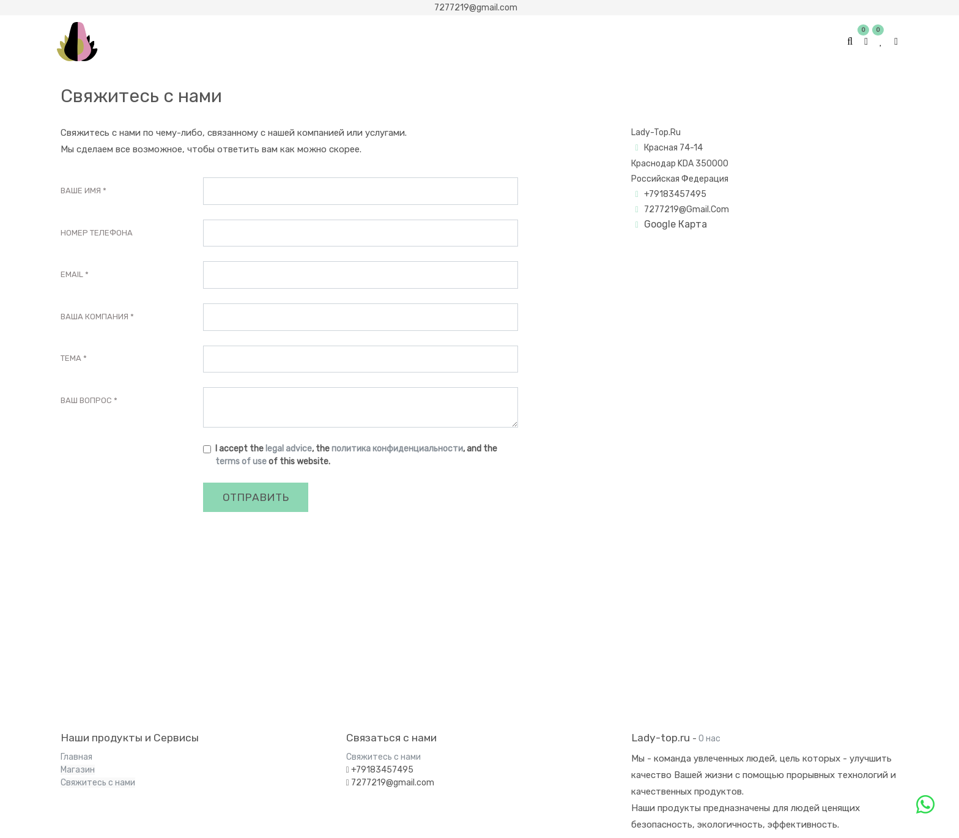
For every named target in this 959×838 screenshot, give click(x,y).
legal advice (288, 448)
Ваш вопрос (86, 400)
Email (72, 274)
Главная (76, 757)
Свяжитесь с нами (98, 782)
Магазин (78, 770)
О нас (709, 738)
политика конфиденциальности (397, 448)
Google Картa (675, 224)
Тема (71, 358)
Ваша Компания (94, 316)
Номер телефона (97, 232)
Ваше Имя (81, 190)
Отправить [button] (256, 497)
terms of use (241, 461)
